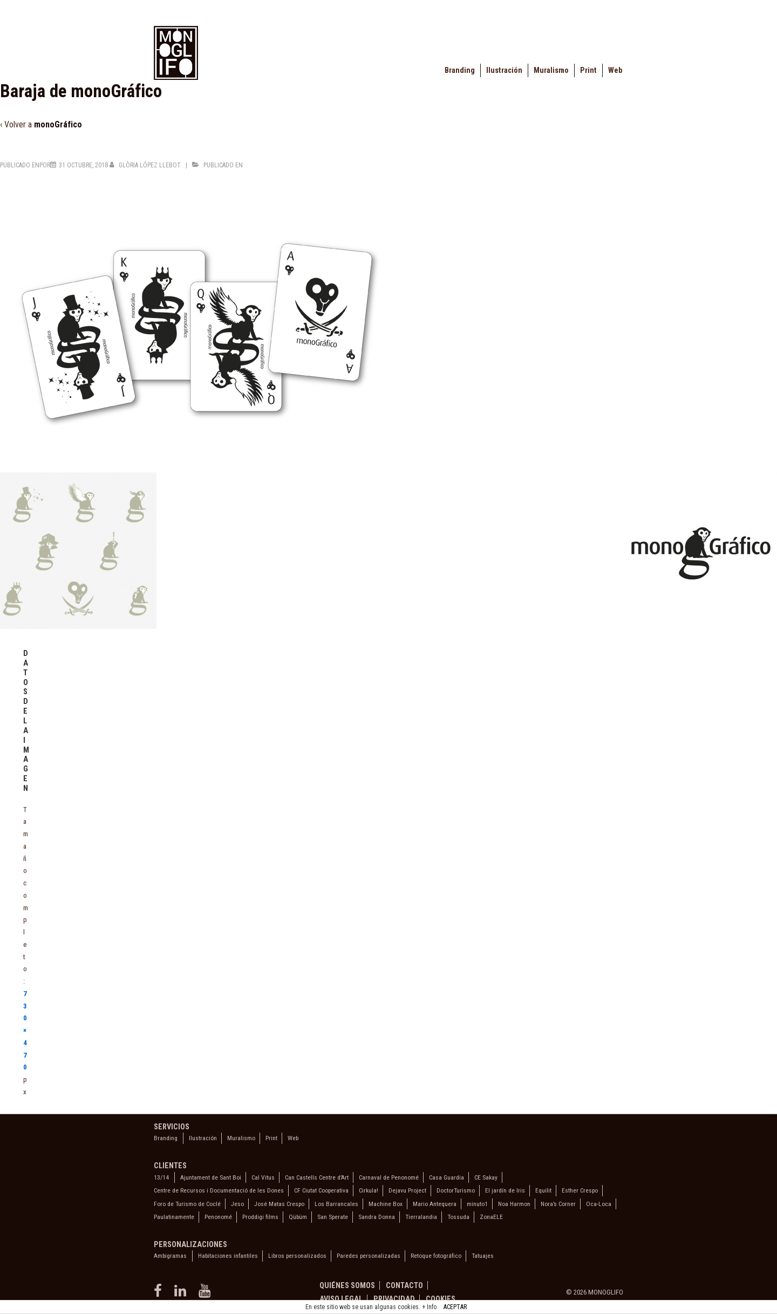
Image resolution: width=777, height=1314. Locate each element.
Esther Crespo (580, 1190)
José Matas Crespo (279, 1204)
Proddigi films (260, 1217)
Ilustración (504, 70)
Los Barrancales (336, 1204)
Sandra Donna (376, 1217)
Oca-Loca (598, 1204)
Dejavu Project (407, 1190)
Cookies (440, 1299)
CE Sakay (485, 1177)
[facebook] (160, 1294)
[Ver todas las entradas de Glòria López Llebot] (146, 165)
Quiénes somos (347, 1285)
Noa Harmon (514, 1204)
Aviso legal (341, 1299)
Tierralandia (421, 1217)
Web (615, 70)
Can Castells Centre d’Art (317, 1177)
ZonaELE (491, 1217)
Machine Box (386, 1204)
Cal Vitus (263, 1177)
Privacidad (394, 1299)
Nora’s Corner (558, 1204)
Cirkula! (368, 1190)
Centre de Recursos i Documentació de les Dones (219, 1190)
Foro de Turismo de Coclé (187, 1204)
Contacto (404, 1285)
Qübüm (298, 1217)
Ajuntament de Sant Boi (210, 1177)
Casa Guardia (446, 1177)
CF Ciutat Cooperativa (321, 1190)
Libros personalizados (297, 1255)
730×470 (25, 1031)
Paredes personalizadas (368, 1255)
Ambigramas (170, 1255)
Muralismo (551, 70)
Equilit (543, 1190)
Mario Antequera (434, 1204)
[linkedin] (182, 1294)
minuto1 (477, 1204)
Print (588, 70)
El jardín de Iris (505, 1190)
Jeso (237, 1204)
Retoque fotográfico (436, 1255)
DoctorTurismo (456, 1190)
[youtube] (206, 1294)
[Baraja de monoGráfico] (83, 165)
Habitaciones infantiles (228, 1255)
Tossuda (458, 1217)
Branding (460, 70)
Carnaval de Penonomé (389, 1177)
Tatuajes (483, 1255)
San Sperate (332, 1217)
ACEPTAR (455, 1307)
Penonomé (218, 1217)
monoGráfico (58, 124)
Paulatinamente (174, 1217)
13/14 (161, 1177)
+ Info (429, 1307)
